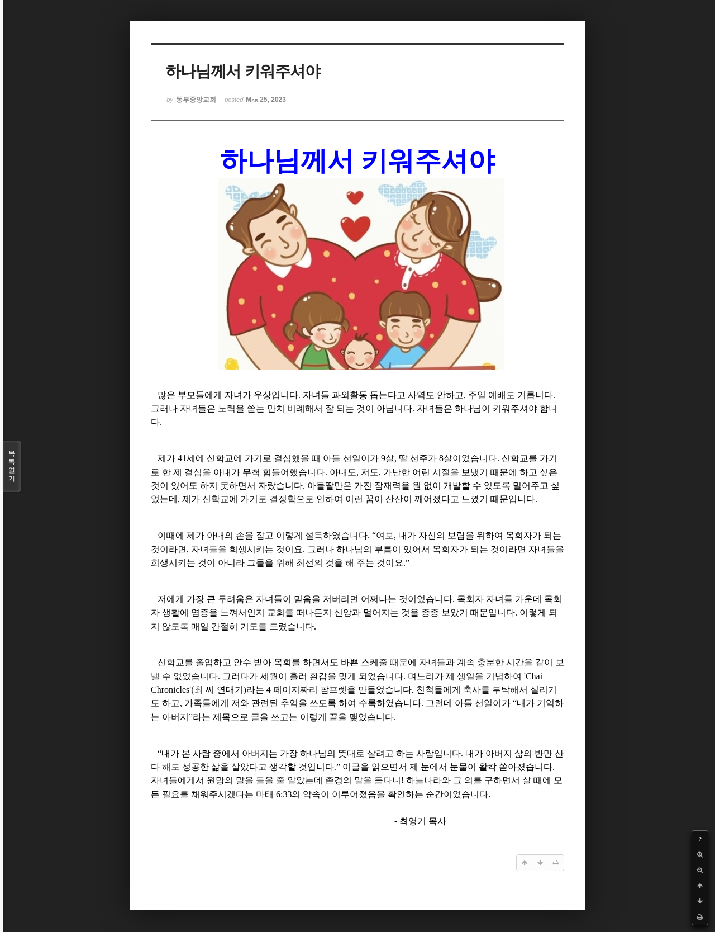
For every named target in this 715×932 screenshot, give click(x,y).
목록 (11, 466)
